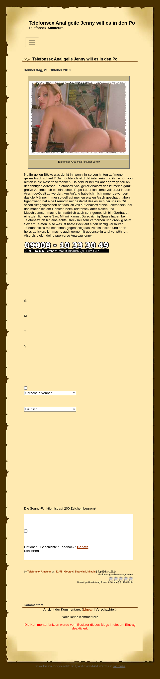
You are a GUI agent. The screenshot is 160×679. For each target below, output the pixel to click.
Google (68, 571)
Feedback (67, 547)
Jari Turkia (119, 666)
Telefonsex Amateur (39, 571)
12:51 (59, 571)
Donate (82, 547)
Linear (88, 609)
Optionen (31, 547)
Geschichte (48, 547)
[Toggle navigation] (32, 42)
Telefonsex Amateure (46, 28)
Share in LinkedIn (85, 571)
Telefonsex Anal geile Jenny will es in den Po (82, 23)
